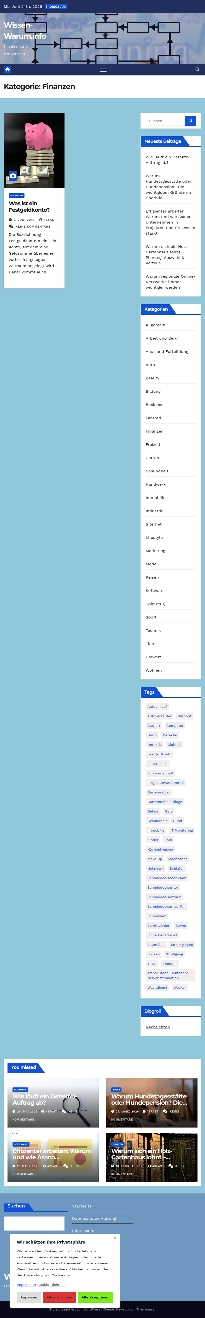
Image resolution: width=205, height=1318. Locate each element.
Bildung (153, 391)
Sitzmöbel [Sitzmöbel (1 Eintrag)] (156, 945)
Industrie (155, 511)
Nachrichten (158, 1027)
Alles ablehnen (59, 1297)
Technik (153, 630)
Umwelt (153, 657)
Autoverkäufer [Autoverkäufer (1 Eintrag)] (160, 716)
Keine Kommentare (33, 226)
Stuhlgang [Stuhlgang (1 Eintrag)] (174, 954)
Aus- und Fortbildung (167, 351)
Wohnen (154, 670)
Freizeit (153, 444)
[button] (198, 69)
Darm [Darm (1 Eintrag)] (152, 735)
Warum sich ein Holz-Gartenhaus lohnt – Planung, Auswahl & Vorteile (151, 1157)
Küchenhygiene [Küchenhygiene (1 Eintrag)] (160, 849)
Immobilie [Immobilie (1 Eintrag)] (156, 830)
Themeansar (146, 1309)
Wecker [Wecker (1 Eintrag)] (180, 987)
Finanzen (16, 195)
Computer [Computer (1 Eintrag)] (175, 726)
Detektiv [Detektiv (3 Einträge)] (155, 745)
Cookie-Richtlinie (51, 1285)
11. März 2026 (29, 1166)
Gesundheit (157, 471)
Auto (150, 364)
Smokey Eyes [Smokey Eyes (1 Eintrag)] (182, 945)
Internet (154, 524)
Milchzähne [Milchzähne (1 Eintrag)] (178, 859)
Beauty (153, 378)
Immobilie (156, 497)
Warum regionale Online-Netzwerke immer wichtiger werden (171, 282)
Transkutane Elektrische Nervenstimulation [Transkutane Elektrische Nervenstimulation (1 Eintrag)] (168, 975)
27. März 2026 (128, 1111)
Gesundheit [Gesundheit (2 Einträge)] (157, 821)
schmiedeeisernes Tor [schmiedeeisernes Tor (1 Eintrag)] (166, 906)
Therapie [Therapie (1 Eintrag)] (170, 964)
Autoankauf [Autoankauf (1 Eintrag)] (157, 706)
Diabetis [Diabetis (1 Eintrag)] (175, 745)
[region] (65, 1271)
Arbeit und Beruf (162, 338)
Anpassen (28, 1297)
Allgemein (156, 325)
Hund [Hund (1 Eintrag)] (177, 821)
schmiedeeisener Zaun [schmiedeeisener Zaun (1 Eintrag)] (167, 878)
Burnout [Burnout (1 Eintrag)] (185, 716)
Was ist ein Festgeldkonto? (29, 206)
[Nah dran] (115, 1238)
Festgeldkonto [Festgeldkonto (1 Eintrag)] (160, 754)
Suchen (16, 1206)
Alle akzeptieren (96, 1297)
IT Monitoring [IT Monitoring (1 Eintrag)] (181, 830)
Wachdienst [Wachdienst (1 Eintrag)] (158, 987)
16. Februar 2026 (131, 1166)
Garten (152, 457)
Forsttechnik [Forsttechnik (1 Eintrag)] (158, 764)
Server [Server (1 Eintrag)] (181, 926)
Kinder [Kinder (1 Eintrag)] (153, 840)
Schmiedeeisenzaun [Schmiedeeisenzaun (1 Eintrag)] (165, 897)
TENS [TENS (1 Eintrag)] (152, 964)
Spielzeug (155, 603)
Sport (151, 617)
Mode (151, 564)
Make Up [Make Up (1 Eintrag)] (155, 859)
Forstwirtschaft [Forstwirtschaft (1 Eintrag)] (161, 773)
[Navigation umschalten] (103, 70)
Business (155, 404)
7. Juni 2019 (25, 220)
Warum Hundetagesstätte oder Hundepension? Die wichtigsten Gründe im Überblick (169, 186)
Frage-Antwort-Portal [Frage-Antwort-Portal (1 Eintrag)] (166, 783)
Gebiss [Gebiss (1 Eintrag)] (153, 811)
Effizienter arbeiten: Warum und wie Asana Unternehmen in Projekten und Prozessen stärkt (171, 222)
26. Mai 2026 (28, 1111)
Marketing (155, 550)
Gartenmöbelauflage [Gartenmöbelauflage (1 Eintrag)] (165, 802)
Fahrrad (153, 418)
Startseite (82, 1206)
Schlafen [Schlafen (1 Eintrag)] (177, 868)
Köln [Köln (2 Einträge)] (168, 840)
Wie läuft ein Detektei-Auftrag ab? (44, 1099)
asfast (47, 220)
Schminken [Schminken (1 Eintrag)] (157, 916)
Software (155, 590)
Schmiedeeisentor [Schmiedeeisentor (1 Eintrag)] (163, 887)
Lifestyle (154, 537)
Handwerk (156, 484)
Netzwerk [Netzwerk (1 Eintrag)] (156, 868)
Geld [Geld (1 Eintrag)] (169, 811)
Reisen (152, 577)
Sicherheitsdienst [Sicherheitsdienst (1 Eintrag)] (162, 935)
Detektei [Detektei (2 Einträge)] (170, 735)
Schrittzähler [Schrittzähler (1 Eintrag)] (159, 926)
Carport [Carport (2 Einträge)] (154, 726)
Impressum (83, 1230)
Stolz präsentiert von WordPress (75, 1309)
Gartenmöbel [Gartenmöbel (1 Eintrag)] (159, 792)
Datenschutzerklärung (94, 1218)
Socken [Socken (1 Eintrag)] (154, 954)
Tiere (151, 643)
